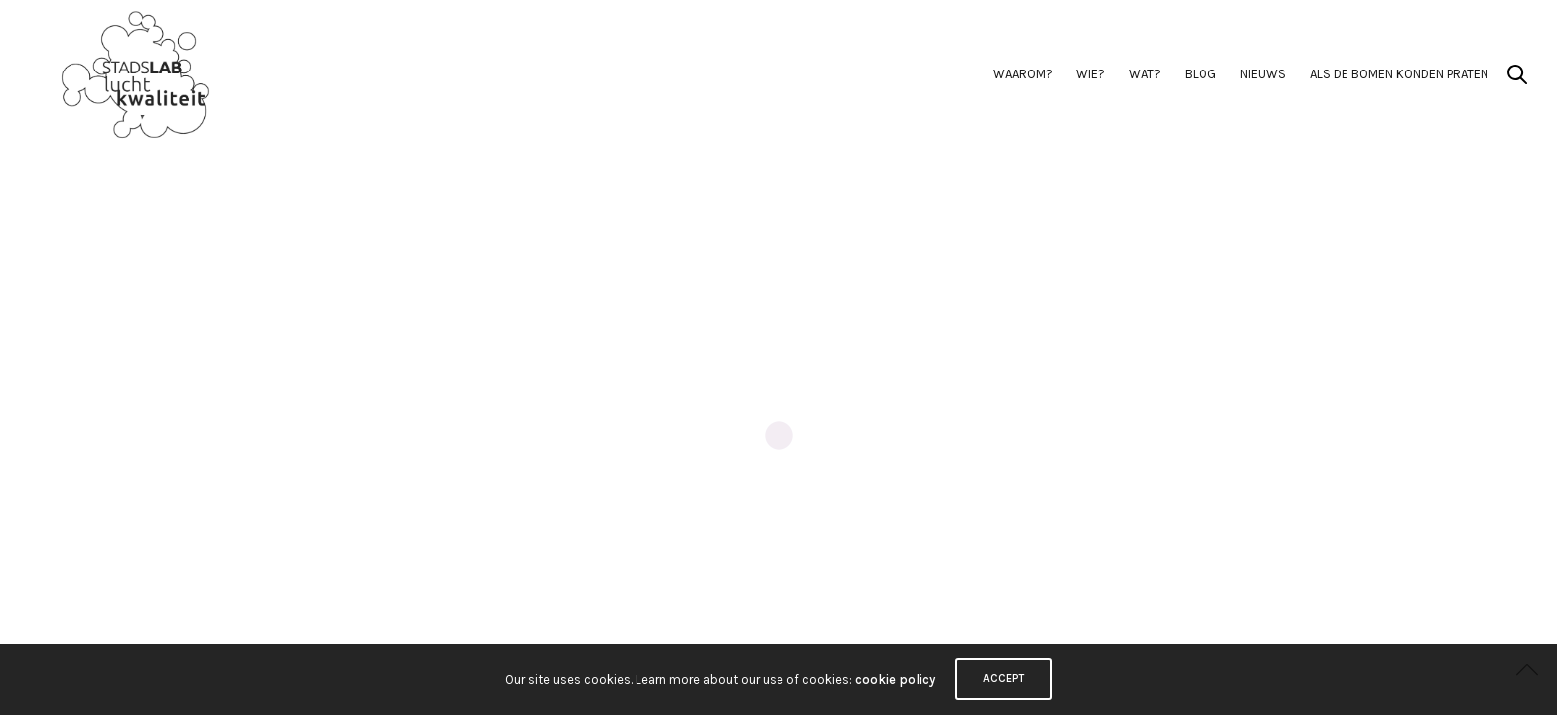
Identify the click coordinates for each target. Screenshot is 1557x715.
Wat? (1145, 74)
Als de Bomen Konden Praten (1399, 74)
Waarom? (1023, 74)
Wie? (1090, 74)
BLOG (1200, 74)
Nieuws (1263, 74)
